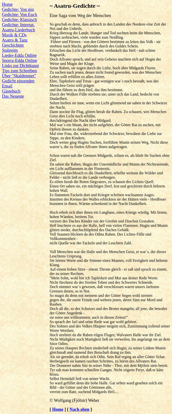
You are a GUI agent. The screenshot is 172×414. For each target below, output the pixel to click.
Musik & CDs (14, 35)
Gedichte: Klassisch (19, 19)
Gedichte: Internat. (18, 24)
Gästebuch (11, 91)
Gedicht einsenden (18, 81)
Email (7, 86)
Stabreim (10, 50)
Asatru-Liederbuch (18, 29)
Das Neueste (13, 96)
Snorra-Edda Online (19, 60)
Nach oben (80, 409)
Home (7, 4)
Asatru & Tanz (14, 40)
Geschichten (13, 45)
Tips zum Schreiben (19, 70)
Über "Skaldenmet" (19, 75)
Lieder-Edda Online (19, 55)
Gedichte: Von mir (18, 9)
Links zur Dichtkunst (20, 65)
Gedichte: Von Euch (19, 14)
